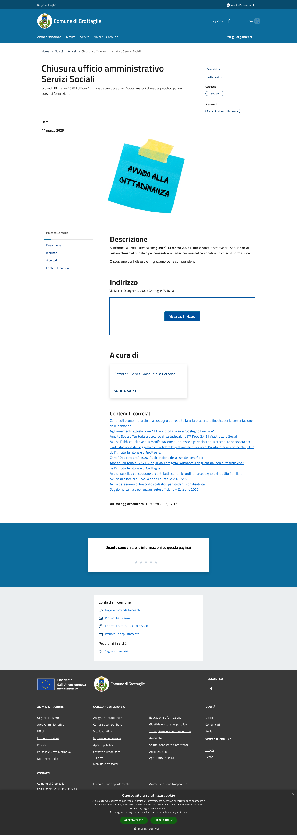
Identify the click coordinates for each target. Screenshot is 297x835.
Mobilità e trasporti (105, 764)
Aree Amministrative (50, 724)
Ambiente (155, 738)
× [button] (292, 793)
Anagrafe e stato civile (107, 717)
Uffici (40, 731)
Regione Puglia (46, 5)
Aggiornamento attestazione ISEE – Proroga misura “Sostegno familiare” (162, 431)
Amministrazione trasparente (168, 784)
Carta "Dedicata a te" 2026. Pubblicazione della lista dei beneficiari (157, 457)
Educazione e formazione (165, 717)
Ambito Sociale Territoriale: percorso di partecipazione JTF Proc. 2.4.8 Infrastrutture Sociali (174, 436)
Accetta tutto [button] (133, 820)
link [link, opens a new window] (185, 812)
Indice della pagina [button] (57, 233)
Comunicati (212, 724)
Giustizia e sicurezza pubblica (168, 724)
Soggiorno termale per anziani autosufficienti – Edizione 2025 (154, 489)
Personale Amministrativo (54, 751)
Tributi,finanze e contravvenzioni (170, 731)
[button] (148, 828)
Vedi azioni (215, 77)
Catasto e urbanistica (106, 751)
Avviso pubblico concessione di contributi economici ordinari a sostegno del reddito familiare (176, 473)
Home (45, 51)
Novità (59, 51)
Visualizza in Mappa (182, 316)
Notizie (209, 717)
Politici (41, 745)
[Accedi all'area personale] (241, 5)
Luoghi (209, 750)
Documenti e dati (48, 758)
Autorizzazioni (158, 751)
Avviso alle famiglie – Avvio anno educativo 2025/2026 (149, 478)
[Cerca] (255, 21)
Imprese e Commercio (107, 738)
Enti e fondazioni (48, 738)
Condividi (214, 69)
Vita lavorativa (102, 731)
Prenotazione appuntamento (111, 784)
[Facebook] (221, 20)
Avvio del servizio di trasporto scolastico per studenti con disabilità (157, 484)
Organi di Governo (48, 717)
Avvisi (72, 51)
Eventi (209, 757)
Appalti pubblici (103, 745)
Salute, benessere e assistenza (169, 744)
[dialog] (148, 812)
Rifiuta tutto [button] (164, 820)
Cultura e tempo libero (107, 724)
